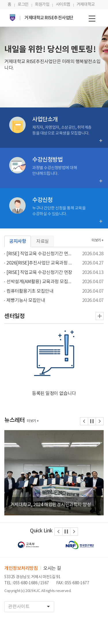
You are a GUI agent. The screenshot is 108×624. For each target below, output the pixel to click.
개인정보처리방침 (21, 568)
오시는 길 (52, 568)
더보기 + (98, 240)
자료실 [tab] (42, 241)
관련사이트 (31, 607)
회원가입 (42, 4)
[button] (84, 421)
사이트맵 (63, 4)
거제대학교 (86, 4)
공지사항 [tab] (17, 241)
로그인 (23, 4)
